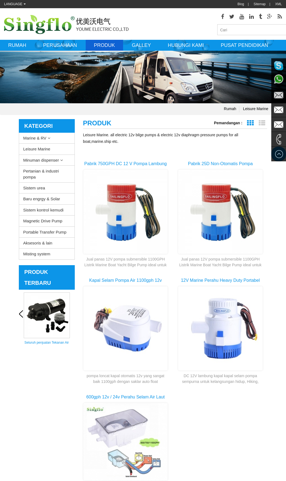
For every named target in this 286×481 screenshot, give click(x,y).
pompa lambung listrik (152, 402)
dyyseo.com (193, 473)
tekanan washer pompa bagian (158, 418)
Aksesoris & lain (37, 245)
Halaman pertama (154, 342)
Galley (141, 47)
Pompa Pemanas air (151, 394)
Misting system (36, 255)
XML (278, 4)
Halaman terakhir (196, 342)
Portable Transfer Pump (44, 233)
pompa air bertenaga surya (155, 426)
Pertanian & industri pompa (41, 176)
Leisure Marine (255, 110)
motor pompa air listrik (152, 410)
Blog (240, 4)
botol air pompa (147, 451)
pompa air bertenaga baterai (156, 435)
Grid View (250, 124)
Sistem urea (34, 189)
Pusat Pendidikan (244, 47)
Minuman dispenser (41, 161)
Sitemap (260, 4)
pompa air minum (149, 443)
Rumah (17, 47)
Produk (104, 47)
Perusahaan (60, 47)
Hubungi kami (186, 47)
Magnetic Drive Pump (42, 222)
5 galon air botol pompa (153, 459)
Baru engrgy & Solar (41, 200)
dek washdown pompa (152, 386)
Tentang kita (13, 386)
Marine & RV (34, 139)
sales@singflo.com (234, 424)
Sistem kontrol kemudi (43, 211)
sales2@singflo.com (235, 440)
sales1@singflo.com (235, 432)
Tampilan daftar (262, 124)
